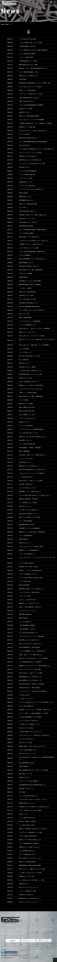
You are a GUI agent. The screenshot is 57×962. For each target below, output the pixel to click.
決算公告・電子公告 (23, 931)
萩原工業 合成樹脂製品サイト (8, 957)
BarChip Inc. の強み (20, 929)
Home (2, 24)
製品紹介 (30, 929)
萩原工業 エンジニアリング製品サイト (31, 957)
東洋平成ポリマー (27, 955)
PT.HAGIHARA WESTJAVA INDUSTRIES (10, 955)
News (7, 24)
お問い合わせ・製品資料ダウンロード (8, 931)
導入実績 (37, 929)
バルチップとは (10, 929)
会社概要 (44, 929)
